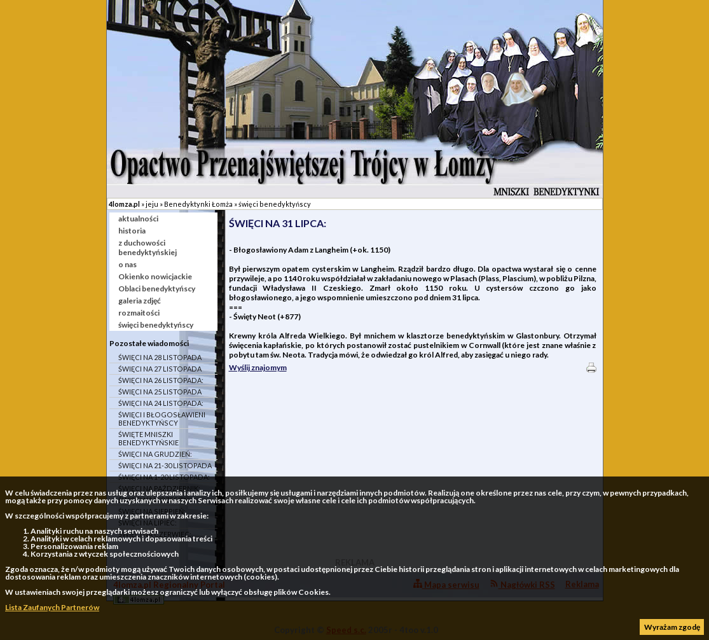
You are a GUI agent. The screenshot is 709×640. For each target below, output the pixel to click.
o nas (127, 264)
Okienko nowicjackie (155, 276)
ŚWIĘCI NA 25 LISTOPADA (160, 391)
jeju (152, 204)
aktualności (138, 218)
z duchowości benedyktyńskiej (147, 247)
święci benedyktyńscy (274, 204)
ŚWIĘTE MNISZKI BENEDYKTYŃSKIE (148, 438)
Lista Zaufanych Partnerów (52, 607)
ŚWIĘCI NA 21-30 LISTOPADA (165, 465)
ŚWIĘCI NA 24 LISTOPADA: (160, 403)
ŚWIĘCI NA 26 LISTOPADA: (160, 380)
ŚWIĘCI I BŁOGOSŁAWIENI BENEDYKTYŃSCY (161, 418)
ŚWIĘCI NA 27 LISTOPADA (160, 369)
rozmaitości (139, 312)
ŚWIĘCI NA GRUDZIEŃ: (155, 454)
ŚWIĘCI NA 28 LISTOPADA (160, 357)
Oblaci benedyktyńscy (156, 288)
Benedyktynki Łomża (198, 204)
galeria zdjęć (139, 300)
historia (132, 230)
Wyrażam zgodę (672, 627)
